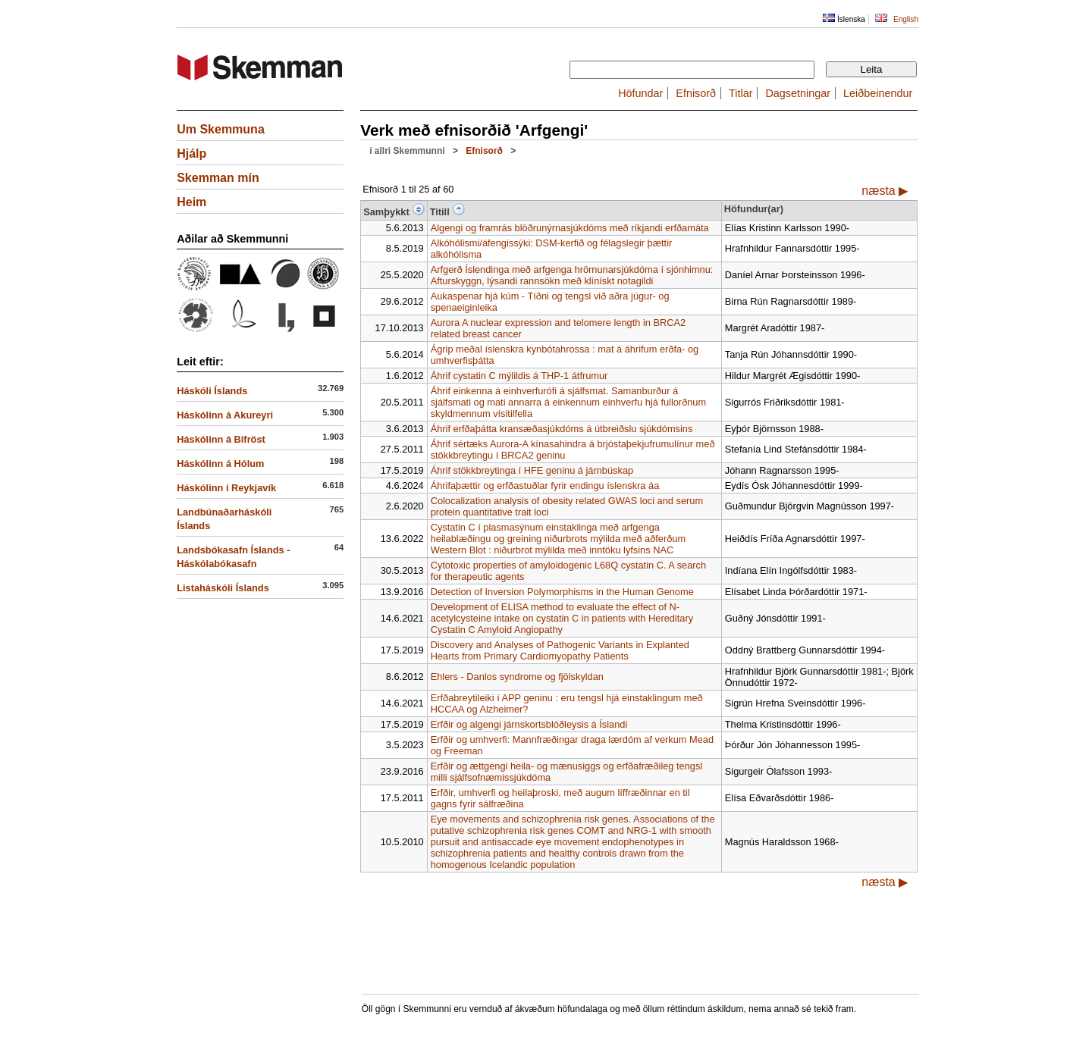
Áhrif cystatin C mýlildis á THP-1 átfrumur (519, 375)
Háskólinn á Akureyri (225, 415)
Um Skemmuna (221, 129)
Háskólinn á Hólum (220, 463)
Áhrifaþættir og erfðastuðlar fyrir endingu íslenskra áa (545, 485)
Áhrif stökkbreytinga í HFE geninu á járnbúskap (532, 470)
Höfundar (640, 93)
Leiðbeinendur (877, 93)
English (905, 19)
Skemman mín (218, 177)
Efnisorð (696, 93)
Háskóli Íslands (212, 390)
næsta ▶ (884, 190)
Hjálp (191, 153)
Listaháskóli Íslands (223, 588)
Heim (191, 202)
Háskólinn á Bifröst (221, 439)
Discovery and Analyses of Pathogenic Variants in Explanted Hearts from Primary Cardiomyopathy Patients (560, 650)
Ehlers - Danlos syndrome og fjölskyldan (517, 676)
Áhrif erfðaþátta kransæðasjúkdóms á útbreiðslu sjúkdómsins (562, 428)
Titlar (740, 93)
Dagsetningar (797, 93)
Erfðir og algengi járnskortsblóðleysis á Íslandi (529, 724)
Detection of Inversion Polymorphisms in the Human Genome (562, 591)
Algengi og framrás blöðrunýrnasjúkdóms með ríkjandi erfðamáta (570, 227)
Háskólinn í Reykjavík (226, 487)
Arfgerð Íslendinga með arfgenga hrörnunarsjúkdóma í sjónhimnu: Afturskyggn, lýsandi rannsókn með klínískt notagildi (572, 275)
